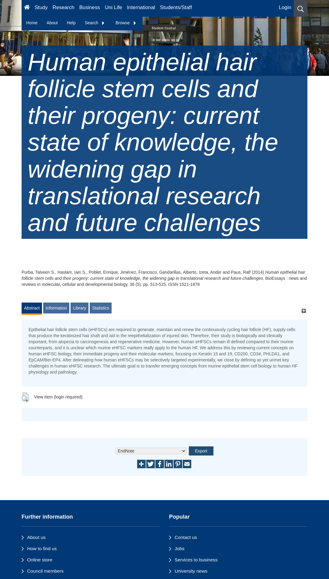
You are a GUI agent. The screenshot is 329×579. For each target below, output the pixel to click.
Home (31, 22)
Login (285, 7)
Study (41, 7)
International (141, 7)
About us (36, 537)
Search (95, 22)
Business (89, 7)
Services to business (196, 559)
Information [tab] (56, 308)
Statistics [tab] (100, 308)
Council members (45, 571)
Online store (39, 559)
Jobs (180, 548)
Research (63, 7)
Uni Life (113, 7)
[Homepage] (27, 8)
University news (191, 571)
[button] (300, 8)
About (52, 22)
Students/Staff (176, 7)
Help (71, 22)
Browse (126, 22)
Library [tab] (79, 308)
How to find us (42, 548)
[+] (303, 311)
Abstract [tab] (32, 308)
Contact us (186, 537)
